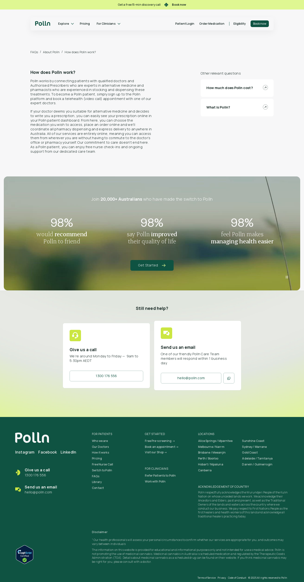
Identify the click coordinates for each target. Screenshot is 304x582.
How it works (100, 452)
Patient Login (184, 24)
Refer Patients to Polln (160, 475)
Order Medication (211, 24)
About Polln (51, 52)
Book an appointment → (162, 447)
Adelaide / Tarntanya (257, 458)
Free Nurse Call (102, 464)
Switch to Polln (102, 470)
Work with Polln (155, 481)
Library (97, 482)
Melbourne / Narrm (211, 447)
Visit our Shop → (156, 452)
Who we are (100, 441)
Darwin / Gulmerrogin (257, 464)
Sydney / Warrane (254, 447)
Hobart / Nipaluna (210, 464)
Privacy (222, 577)
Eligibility (239, 24)
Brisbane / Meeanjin (212, 452)
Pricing (85, 24)
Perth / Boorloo (208, 458)
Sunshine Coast (253, 441)
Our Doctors (100, 447)
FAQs (34, 52)
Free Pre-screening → (160, 441)
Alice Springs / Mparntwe (215, 441)
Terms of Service (207, 577)
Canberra (205, 470)
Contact (98, 488)
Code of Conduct (237, 577)
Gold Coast (249, 452)
